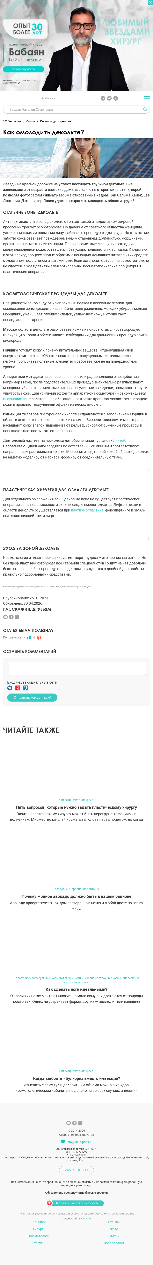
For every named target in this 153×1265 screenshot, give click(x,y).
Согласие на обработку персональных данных (82, 1213)
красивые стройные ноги (102, 978)
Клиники (39, 1222)
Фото (114, 1229)
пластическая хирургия (77, 800)
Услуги (39, 1243)
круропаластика (77, 982)
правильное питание (86, 889)
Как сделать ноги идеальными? (76, 989)
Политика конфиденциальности (37, 1213)
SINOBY (87, 1218)
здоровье (61, 889)
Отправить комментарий (32, 697)
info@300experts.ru (79, 1142)
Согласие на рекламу (122, 1213)
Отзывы (114, 1222)
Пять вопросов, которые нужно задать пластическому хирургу (76, 807)
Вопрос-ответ (114, 1243)
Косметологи (39, 1236)
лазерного (70, 376)
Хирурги (39, 1229)
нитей (120, 440)
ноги (78, 978)
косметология (61, 978)
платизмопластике (87, 510)
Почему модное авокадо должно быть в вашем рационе (76, 896)
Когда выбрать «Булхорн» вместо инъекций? (76, 1078)
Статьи (114, 1236)
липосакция (131, 978)
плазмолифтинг (16, 399)
